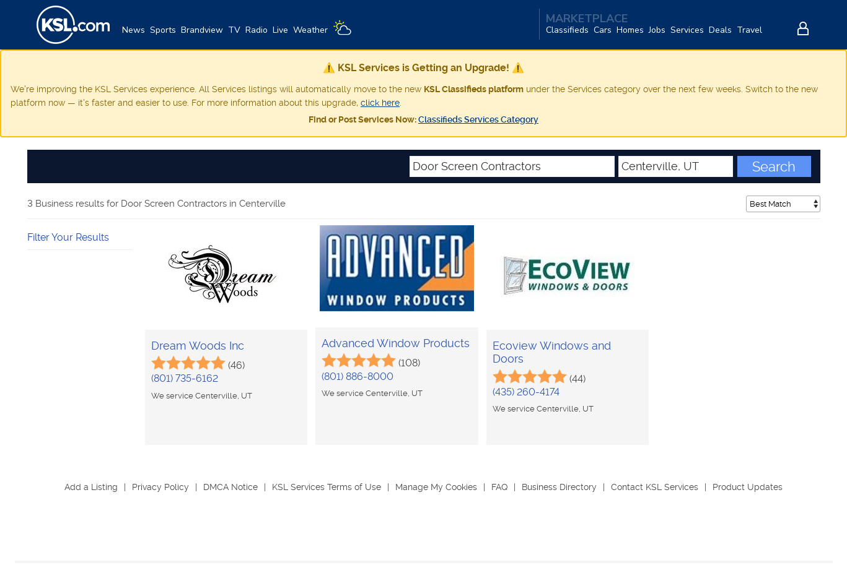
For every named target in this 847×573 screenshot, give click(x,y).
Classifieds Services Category (478, 119)
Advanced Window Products (396, 343)
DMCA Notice (230, 487)
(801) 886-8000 (357, 376)
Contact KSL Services (654, 487)
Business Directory (559, 487)
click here (380, 103)
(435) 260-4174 (526, 392)
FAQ (499, 487)
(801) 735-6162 (184, 378)
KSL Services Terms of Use (326, 487)
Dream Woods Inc (197, 345)
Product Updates (748, 487)
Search (774, 166)
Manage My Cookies (436, 487)
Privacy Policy (160, 487)
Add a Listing (91, 487)
